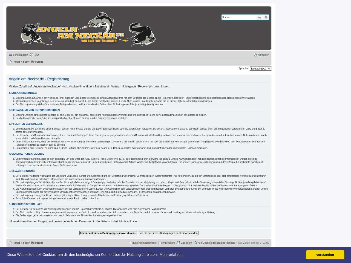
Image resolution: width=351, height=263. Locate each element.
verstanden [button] (325, 255)
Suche (259, 17)
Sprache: (244, 68)
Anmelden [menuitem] (263, 54)
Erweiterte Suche (266, 17)
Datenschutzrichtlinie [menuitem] (145, 242)
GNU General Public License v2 (101, 159)
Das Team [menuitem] (186, 242)
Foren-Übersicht (33, 242)
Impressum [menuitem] (168, 242)
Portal (16, 61)
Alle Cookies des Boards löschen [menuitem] (216, 242)
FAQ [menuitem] (36, 54)
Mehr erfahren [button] (171, 255)
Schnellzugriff (20, 54)
